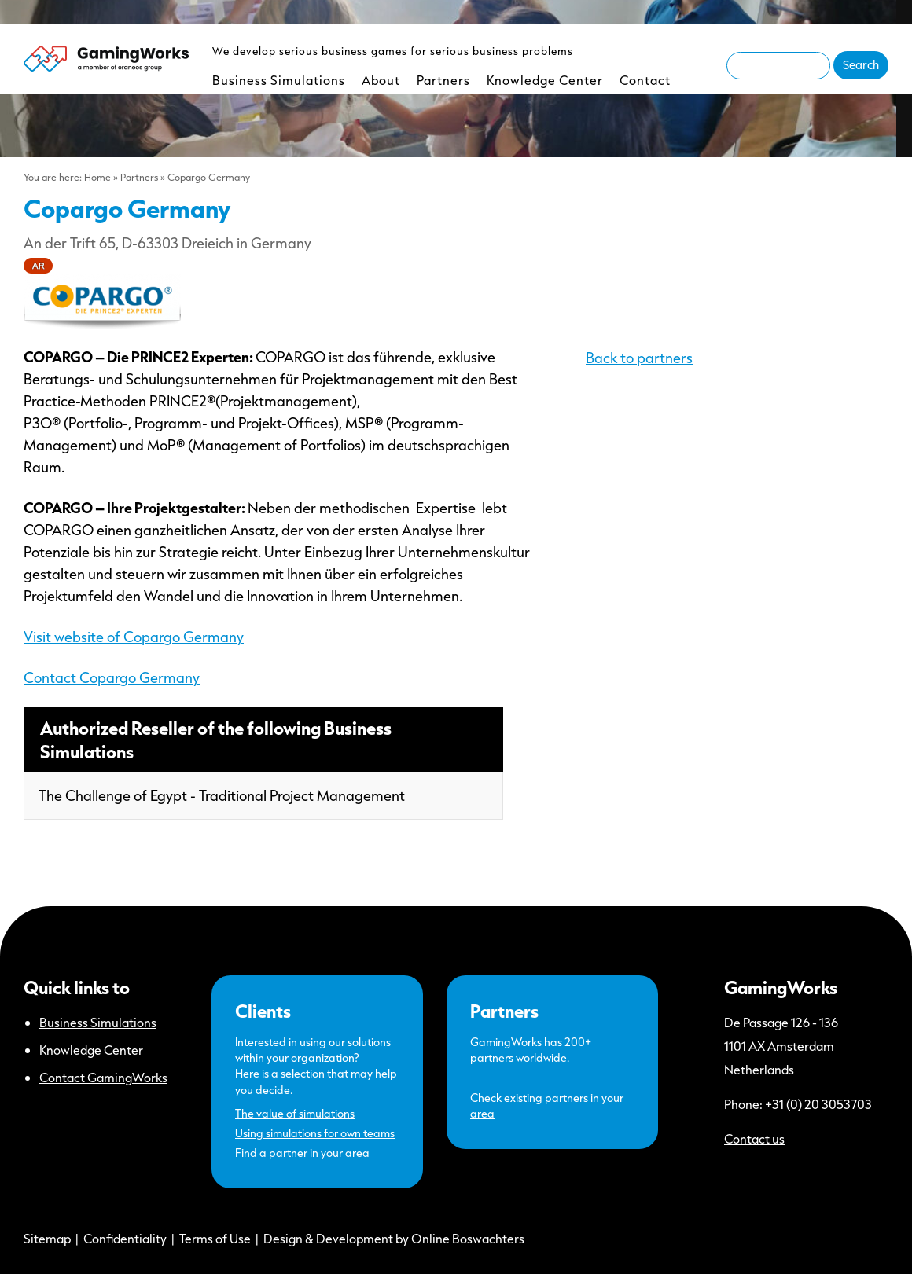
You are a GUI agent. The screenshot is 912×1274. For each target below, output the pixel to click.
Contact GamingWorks (103, 1077)
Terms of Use (215, 1238)
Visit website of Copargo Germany (134, 636)
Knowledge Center (545, 80)
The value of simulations (295, 1113)
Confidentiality (125, 1238)
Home (97, 177)
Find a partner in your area (302, 1152)
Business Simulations (278, 80)
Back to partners (639, 357)
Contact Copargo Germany (112, 677)
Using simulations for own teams (315, 1132)
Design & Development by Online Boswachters (393, 1238)
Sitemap (47, 1238)
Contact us (754, 1138)
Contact (645, 80)
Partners (443, 80)
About (381, 80)
